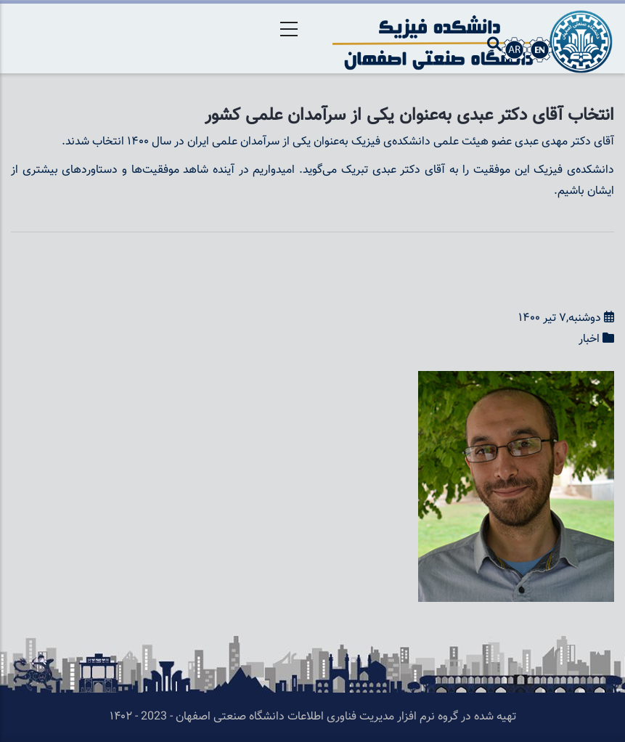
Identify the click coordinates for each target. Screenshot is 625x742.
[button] (516, 381)
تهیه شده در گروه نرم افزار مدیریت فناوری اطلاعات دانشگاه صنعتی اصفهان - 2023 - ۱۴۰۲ (313, 717)
